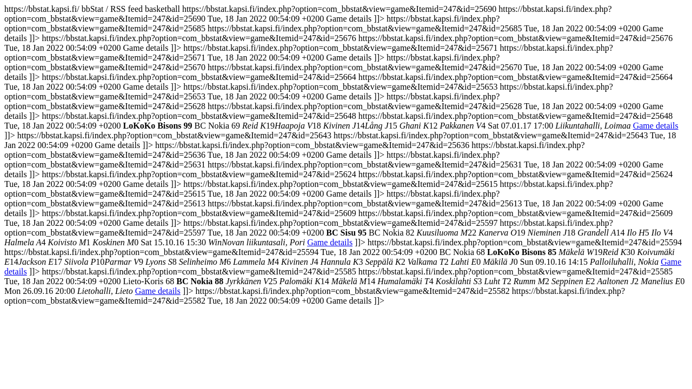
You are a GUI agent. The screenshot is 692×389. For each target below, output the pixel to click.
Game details (655, 125)
